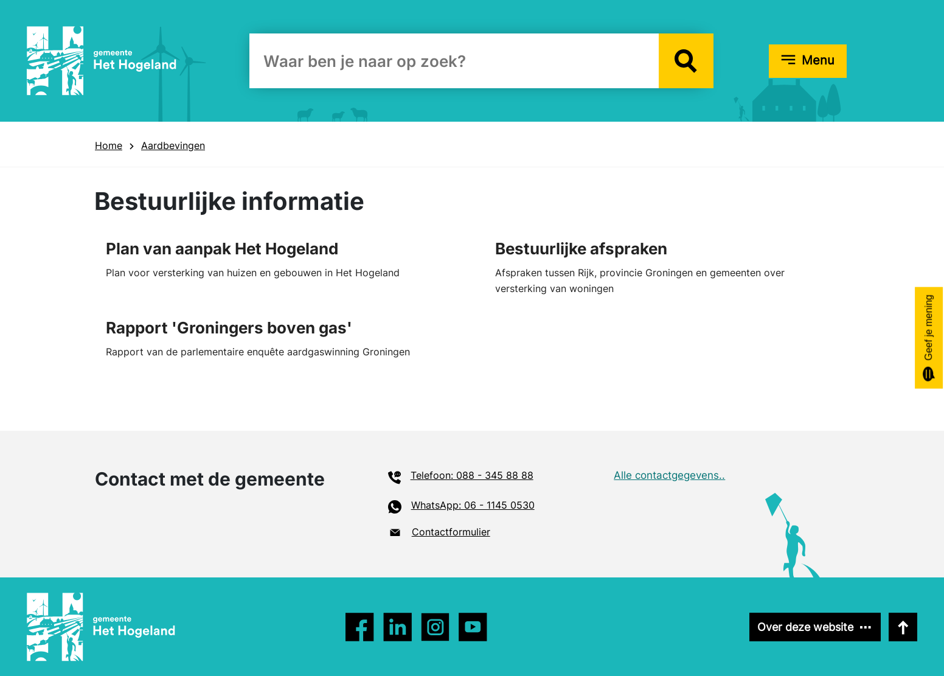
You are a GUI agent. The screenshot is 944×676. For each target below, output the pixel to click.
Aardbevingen (173, 145)
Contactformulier (451, 532)
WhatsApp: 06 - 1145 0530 (473, 505)
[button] (686, 60)
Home (108, 145)
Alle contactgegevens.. (669, 475)
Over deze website (805, 627)
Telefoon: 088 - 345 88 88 (472, 475)
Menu (818, 60)
